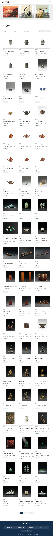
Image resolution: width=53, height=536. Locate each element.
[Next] (51, 12)
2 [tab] (25, 20)
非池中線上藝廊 (32, 527)
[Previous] (1, 12)
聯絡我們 (28, 534)
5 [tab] (27, 20)
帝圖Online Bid (9, 527)
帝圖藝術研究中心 (43, 527)
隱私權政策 (32, 534)
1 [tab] (24, 20)
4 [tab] (26, 20)
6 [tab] (28, 20)
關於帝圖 (26, 530)
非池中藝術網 (21, 527)
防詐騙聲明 (36, 534)
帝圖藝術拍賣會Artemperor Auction (5, 2)
